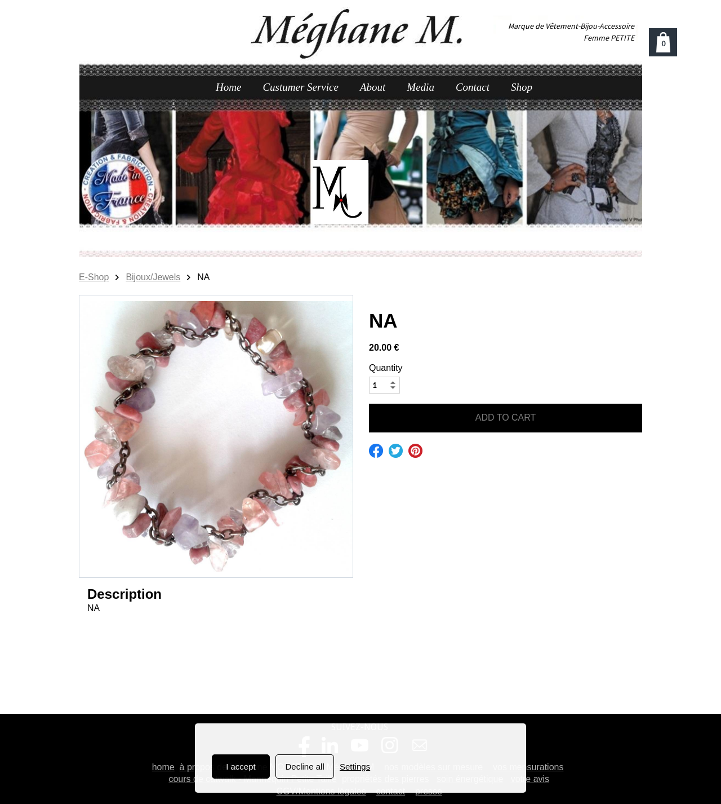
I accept (241, 766)
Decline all (305, 766)
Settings (355, 766)
